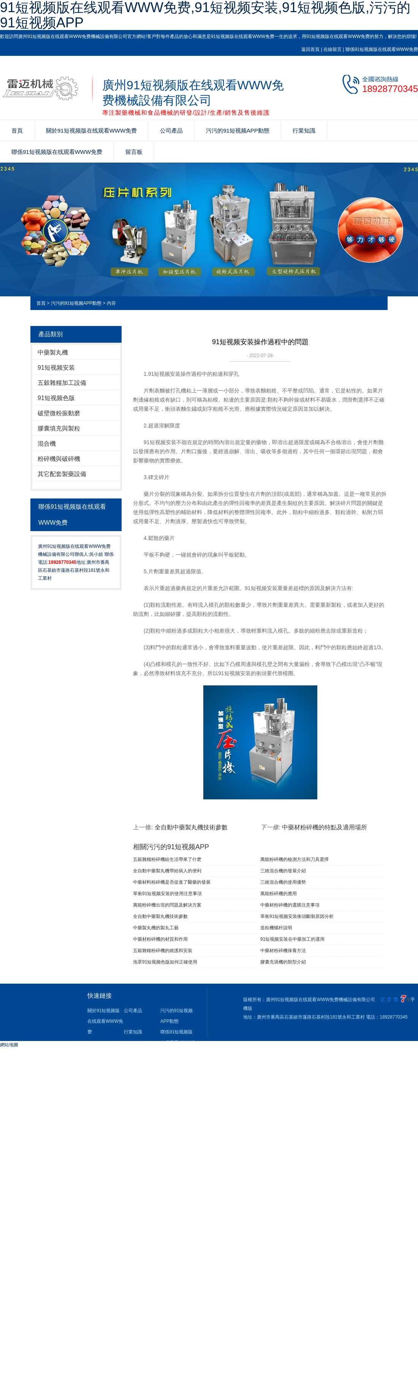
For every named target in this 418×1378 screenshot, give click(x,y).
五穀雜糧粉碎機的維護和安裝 (162, 950)
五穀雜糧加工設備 (62, 383)
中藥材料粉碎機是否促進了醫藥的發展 (172, 882)
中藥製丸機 (53, 352)
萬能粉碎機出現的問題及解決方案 (167, 905)
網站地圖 (9, 1044)
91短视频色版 (56, 398)
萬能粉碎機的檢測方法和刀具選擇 (294, 859)
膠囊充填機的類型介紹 (283, 962)
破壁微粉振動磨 (59, 413)
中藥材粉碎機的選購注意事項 (290, 905)
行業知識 (304, 130)
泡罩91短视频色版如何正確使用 (165, 962)
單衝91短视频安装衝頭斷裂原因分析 (297, 916)
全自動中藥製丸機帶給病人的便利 (167, 870)
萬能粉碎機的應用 (278, 893)
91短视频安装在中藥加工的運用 (292, 939)
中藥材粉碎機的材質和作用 (160, 939)
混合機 (47, 443)
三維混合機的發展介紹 (283, 870)
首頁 (17, 130)
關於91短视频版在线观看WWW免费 (91, 130)
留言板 (133, 152)
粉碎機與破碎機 (59, 459)
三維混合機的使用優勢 (283, 882)
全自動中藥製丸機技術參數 (191, 827)
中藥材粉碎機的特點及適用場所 (324, 827)
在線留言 (332, 49)
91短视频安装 (56, 367)
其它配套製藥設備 (62, 474)
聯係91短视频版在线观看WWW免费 (381, 49)
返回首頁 (310, 49)
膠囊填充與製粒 (59, 428)
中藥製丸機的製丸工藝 (156, 927)
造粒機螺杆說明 (276, 927)
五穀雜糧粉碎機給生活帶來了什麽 (167, 859)
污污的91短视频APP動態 (237, 130)
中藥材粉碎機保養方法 (283, 950)
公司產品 (171, 130)
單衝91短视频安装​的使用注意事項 (167, 893)
